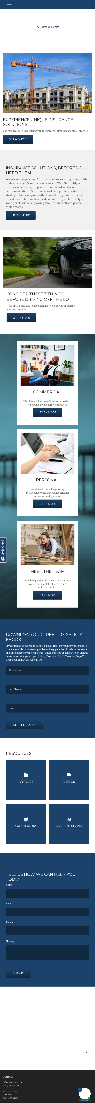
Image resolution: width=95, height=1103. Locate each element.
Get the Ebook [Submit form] (24, 724)
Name (9, 882)
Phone (9, 920)
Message (10, 939)
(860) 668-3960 (47, 26)
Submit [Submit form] (18, 971)
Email (9, 901)
